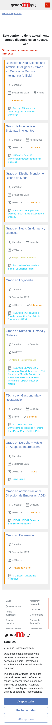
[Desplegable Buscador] (47, 5)
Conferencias (36, 615)
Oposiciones (36, 629)
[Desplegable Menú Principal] (5, 5)
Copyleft (10, 653)
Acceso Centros (13, 629)
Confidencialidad (14, 643)
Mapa (8, 601)
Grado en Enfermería (20, 535)
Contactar (10, 637)
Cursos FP (35, 609)
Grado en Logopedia (19, 280)
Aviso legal (11, 648)
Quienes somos (13, 606)
